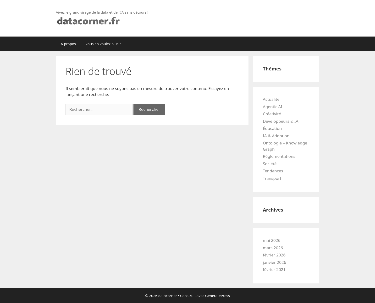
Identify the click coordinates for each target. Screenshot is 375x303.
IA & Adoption (276, 135)
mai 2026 (271, 240)
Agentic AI (272, 106)
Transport (272, 178)
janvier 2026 (274, 262)
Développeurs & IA (280, 121)
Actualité (271, 99)
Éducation (272, 128)
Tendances (273, 171)
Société (269, 163)
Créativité (272, 114)
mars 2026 (273, 247)
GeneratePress (217, 295)
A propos (68, 43)
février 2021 (274, 269)
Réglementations (279, 156)
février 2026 (274, 255)
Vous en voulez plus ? (103, 43)
